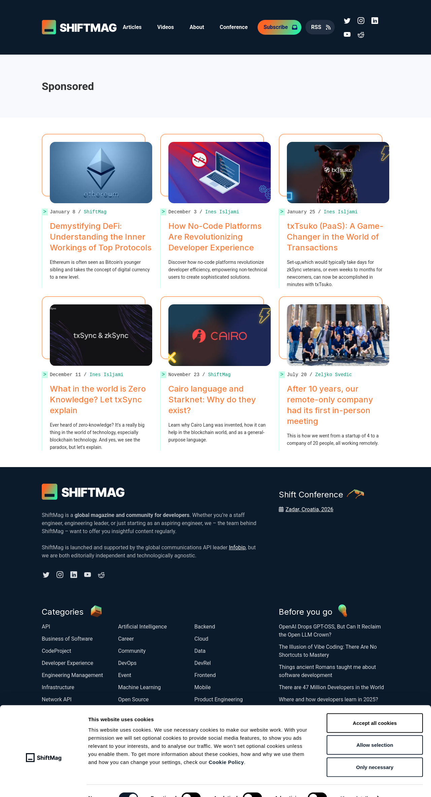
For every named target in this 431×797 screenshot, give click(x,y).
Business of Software (67, 638)
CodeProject (56, 650)
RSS (318, 27)
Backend (204, 625)
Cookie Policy (226, 747)
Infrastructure (58, 686)
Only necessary (375, 753)
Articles (132, 27)
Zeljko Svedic (333, 374)
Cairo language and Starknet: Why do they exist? (212, 399)
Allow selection (374, 731)
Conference (236, 27)
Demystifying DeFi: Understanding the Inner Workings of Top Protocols (101, 236)
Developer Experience (67, 662)
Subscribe (278, 27)
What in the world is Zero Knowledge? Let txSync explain (98, 399)
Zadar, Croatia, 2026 (309, 508)
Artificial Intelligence (142, 625)
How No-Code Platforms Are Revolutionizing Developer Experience (215, 236)
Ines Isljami (222, 211)
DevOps (127, 662)
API (46, 625)
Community (132, 650)
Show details (355, 784)
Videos (166, 27)
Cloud (201, 638)
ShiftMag (95, 211)
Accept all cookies (375, 708)
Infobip (237, 547)
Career (126, 638)
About (198, 27)
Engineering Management (72, 674)
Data (199, 650)
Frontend (205, 674)
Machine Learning (139, 686)
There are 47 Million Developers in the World (331, 686)
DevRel (202, 662)
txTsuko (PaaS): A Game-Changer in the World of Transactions (335, 236)
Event (124, 674)
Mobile (202, 686)
